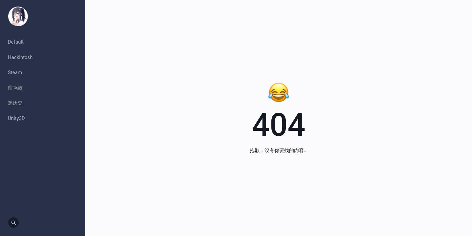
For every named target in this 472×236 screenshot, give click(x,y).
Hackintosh (20, 57)
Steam (15, 72)
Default (16, 42)
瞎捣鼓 (15, 88)
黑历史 (15, 103)
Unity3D (16, 118)
